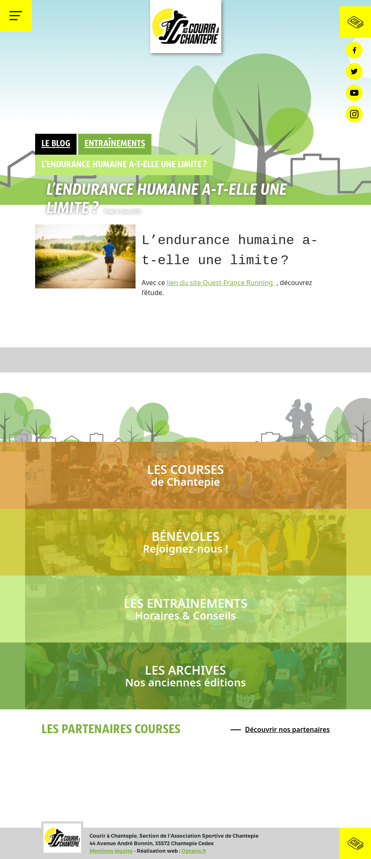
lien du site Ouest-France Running (221, 282)
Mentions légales (111, 851)
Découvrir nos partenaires (287, 729)
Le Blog (55, 144)
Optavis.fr (194, 851)
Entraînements (114, 144)
